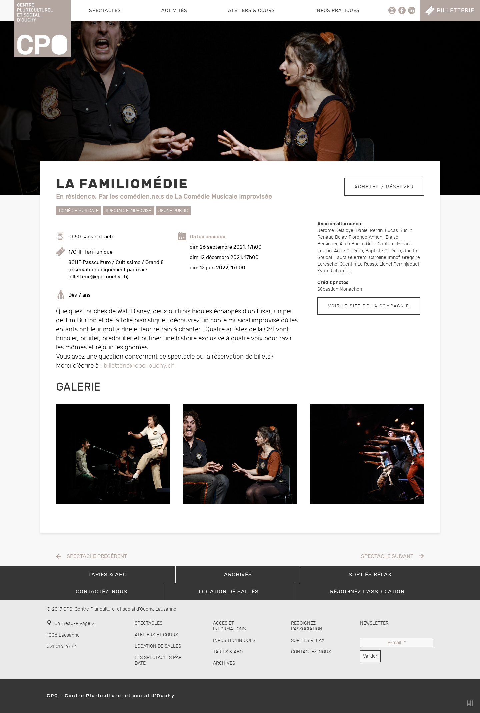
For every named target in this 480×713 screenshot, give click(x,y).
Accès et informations (229, 626)
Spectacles (105, 10)
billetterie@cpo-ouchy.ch (139, 365)
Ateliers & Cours (251, 10)
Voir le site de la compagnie (368, 306)
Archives (224, 663)
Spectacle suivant (387, 556)
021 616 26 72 (61, 646)
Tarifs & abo (228, 652)
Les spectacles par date (158, 660)
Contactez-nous (311, 652)
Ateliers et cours (156, 635)
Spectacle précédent (97, 556)
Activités (174, 10)
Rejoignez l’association (306, 626)
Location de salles (158, 646)
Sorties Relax (308, 640)
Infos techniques (234, 640)
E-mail (396, 643)
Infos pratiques (337, 10)
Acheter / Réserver (384, 186)
